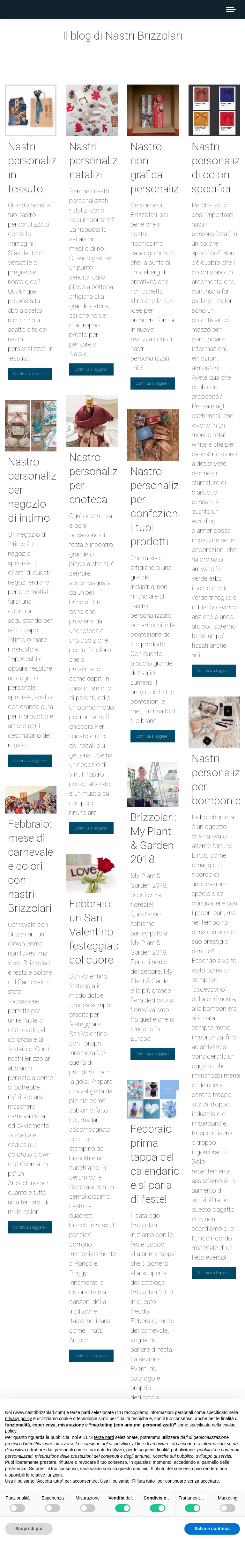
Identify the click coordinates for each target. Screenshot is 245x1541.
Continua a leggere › (30, 374)
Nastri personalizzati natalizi (102, 160)
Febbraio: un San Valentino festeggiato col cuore (95, 931)
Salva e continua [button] (212, 1528)
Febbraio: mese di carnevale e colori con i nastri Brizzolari (30, 865)
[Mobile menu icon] (231, 10)
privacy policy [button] (18, 1418)
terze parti (104, 1437)
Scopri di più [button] (28, 1528)
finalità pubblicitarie (176, 1449)
